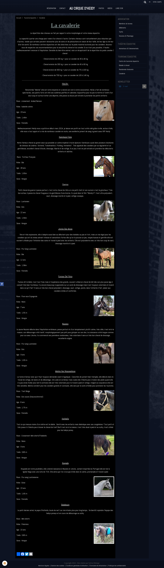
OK (144, 86)
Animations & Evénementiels (129, 48)
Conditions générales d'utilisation (77, 566)
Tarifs (121, 32)
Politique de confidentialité (117, 566)
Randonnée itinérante (126, 69)
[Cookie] (4, 563)
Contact (62, 8)
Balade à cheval (124, 65)
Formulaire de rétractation (98, 566)
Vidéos (109, 8)
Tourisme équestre (30, 18)
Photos (101, 8)
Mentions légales (43, 566)
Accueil (18, 18)
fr (149, 2)
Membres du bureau (125, 23)
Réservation (51, 8)
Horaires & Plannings (126, 36)
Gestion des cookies (57, 566)
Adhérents (122, 28)
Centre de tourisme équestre (129, 61)
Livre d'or (119, 8)
